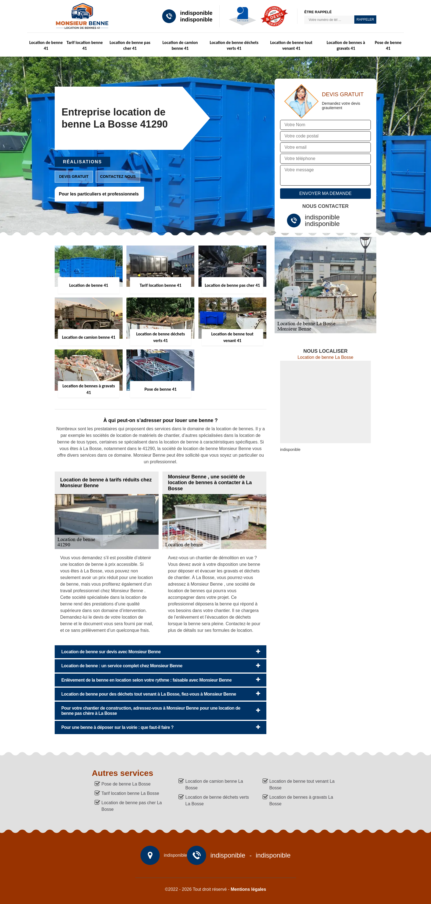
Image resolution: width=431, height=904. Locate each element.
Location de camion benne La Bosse (214, 784)
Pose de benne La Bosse (126, 784)
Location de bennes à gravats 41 (346, 45)
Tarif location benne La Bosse (130, 793)
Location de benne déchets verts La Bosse (217, 800)
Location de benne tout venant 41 (291, 45)
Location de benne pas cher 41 (130, 45)
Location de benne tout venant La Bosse (302, 784)
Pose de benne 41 (388, 45)
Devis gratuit (74, 176)
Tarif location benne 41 (85, 45)
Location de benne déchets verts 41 (234, 45)
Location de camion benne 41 (180, 45)
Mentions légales (248, 889)
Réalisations (82, 161)
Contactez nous (118, 176)
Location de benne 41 (46, 45)
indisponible (196, 13)
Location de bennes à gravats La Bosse (301, 800)
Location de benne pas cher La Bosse (131, 806)
